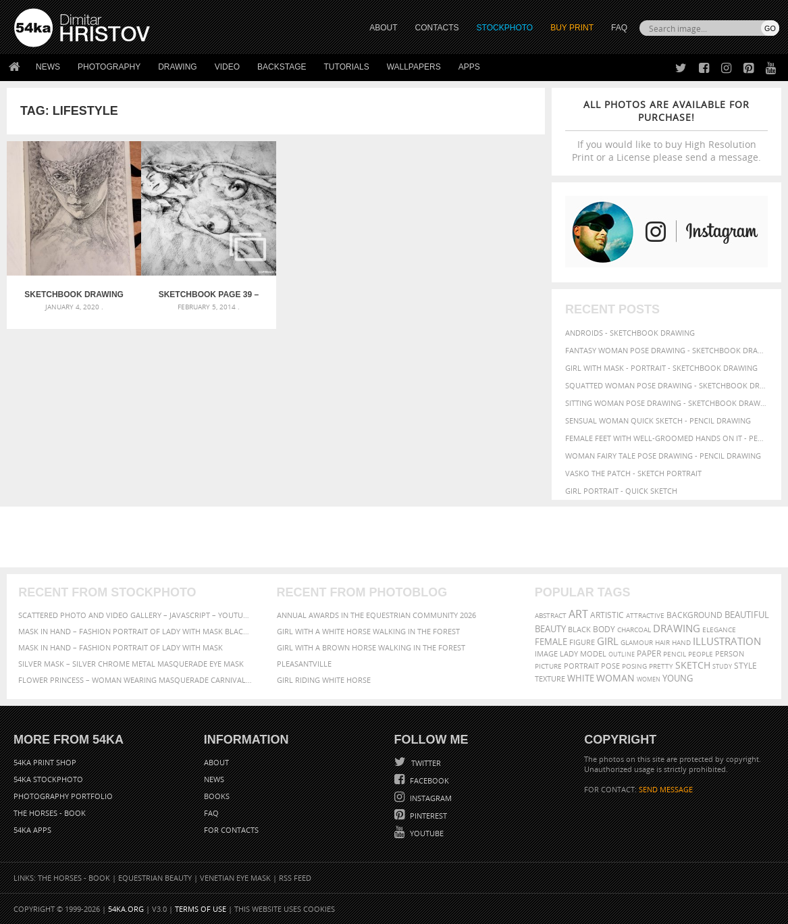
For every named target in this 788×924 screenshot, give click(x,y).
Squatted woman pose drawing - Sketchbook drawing (666, 385)
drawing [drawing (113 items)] (676, 628)
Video (227, 67)
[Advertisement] (397, 537)
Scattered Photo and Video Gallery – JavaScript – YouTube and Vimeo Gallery (135, 615)
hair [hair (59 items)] (662, 642)
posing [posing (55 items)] (634, 666)
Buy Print (572, 27)
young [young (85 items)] (677, 678)
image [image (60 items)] (546, 654)
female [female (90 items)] (551, 642)
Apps (469, 67)
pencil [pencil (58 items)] (674, 654)
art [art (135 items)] (578, 614)
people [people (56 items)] (700, 654)
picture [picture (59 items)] (548, 666)
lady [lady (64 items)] (569, 654)
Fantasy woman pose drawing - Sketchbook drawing (666, 350)
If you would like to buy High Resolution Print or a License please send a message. (666, 130)
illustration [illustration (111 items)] (727, 641)
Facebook (428, 780)
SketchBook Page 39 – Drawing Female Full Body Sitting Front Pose (209, 294)
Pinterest (427, 816)
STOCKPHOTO (505, 27)
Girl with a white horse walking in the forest (368, 631)
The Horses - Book (50, 813)
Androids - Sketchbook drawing (630, 333)
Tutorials (346, 67)
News (48, 67)
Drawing (177, 67)
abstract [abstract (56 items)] (551, 615)
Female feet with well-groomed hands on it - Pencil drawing (666, 438)
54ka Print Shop (45, 762)
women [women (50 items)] (648, 679)
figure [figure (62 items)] (582, 642)
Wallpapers (414, 67)
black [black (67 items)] (579, 629)
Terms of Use (200, 909)
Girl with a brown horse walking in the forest (371, 647)
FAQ (619, 27)
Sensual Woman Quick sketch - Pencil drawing (658, 420)
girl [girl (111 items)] (608, 641)
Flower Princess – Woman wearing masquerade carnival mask (135, 680)
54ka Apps (32, 830)
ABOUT (383, 27)
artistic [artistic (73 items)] (607, 615)
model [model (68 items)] (593, 653)
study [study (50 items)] (722, 666)
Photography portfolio (63, 796)
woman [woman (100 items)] (615, 677)
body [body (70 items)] (604, 629)
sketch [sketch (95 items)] (692, 665)
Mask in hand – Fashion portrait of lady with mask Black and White (135, 631)
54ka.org (126, 909)
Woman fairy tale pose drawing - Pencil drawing (663, 456)
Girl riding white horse (324, 680)
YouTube (426, 833)
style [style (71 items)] (745, 666)
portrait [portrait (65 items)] (581, 666)
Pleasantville (304, 664)
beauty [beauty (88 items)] (550, 629)
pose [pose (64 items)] (610, 666)
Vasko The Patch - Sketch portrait (633, 473)
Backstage (281, 67)
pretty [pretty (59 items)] (661, 666)
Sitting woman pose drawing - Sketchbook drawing (666, 403)
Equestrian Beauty (155, 878)
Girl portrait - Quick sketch (621, 491)
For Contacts (231, 830)
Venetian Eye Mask (235, 878)
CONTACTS (437, 27)
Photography (109, 67)
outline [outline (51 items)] (621, 654)
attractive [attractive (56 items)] (645, 615)
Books (217, 796)
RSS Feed (295, 878)
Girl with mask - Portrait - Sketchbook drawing (661, 368)
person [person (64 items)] (729, 654)
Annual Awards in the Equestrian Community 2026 (376, 615)
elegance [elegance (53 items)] (719, 629)
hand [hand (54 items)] (681, 642)
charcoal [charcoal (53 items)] (634, 629)
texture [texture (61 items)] (550, 679)
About (216, 762)
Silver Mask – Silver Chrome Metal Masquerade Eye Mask (131, 664)
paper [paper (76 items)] (649, 653)
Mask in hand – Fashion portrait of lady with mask (120, 647)
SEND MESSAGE (666, 789)
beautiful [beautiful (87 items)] (747, 615)
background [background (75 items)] (694, 614)
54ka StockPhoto (48, 779)
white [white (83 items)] (580, 678)
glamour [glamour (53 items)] (637, 642)
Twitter (425, 763)
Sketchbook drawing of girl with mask (74, 294)
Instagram (430, 798)
